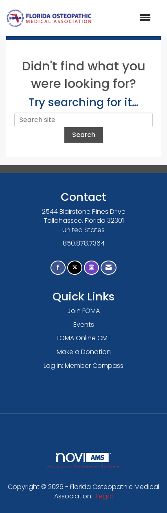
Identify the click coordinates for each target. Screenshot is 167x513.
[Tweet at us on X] (74, 268)
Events (83, 324)
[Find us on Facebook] (58, 268)
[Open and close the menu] (125, 18)
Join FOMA (83, 310)
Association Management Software (83, 460)
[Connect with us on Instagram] (91, 268)
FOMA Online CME (84, 338)
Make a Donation (84, 351)
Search (83, 134)
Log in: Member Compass (83, 365)
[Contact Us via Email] (108, 268)
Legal (104, 496)
